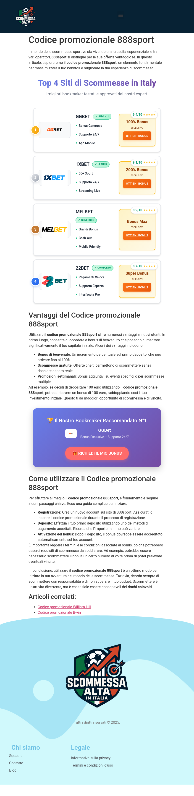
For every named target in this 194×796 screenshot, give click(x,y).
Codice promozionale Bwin (59, 624)
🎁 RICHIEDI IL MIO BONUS (97, 464)
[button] (120, 15)
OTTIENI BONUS (137, 136)
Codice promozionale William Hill (64, 618)
